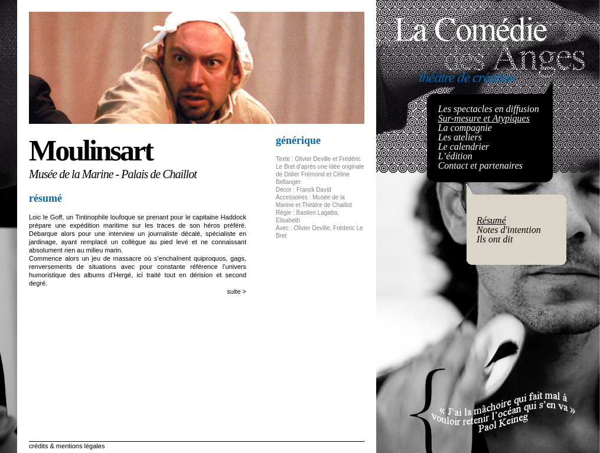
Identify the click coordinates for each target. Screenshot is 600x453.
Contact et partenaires (480, 165)
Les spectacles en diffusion (488, 109)
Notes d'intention (509, 230)
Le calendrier (464, 147)
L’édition (455, 156)
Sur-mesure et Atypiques (484, 118)
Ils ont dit (495, 239)
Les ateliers (460, 137)
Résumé (491, 220)
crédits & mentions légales (67, 445)
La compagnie (465, 128)
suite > (236, 291)
